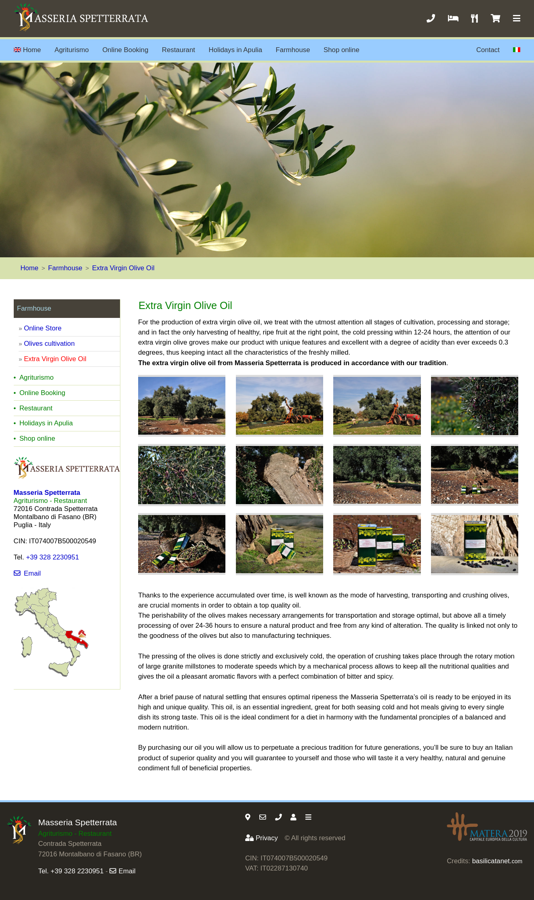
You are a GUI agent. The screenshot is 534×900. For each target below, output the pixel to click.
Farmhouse (293, 50)
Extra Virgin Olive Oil (123, 268)
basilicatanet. (497, 861)
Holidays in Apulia (235, 50)
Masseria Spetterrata (77, 822)
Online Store (42, 328)
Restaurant (178, 50)
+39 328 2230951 (52, 557)
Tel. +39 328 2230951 (71, 871)
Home (27, 50)
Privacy (261, 838)
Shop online (342, 50)
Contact (488, 50)
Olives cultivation (49, 343)
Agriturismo (72, 50)
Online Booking (125, 50)
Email (27, 573)
